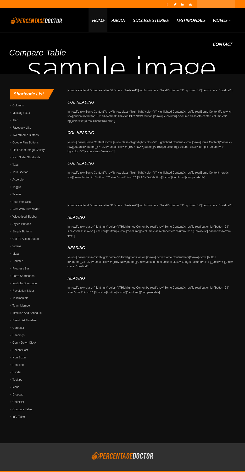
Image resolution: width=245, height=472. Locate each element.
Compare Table (22, 409)
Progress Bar (20, 268)
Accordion (18, 179)
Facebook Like (21, 127)
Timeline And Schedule (27, 313)
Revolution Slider (23, 290)
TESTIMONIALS (190, 20)
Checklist (18, 402)
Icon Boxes (19, 357)
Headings (18, 335)
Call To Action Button (25, 239)
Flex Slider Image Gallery (28, 150)
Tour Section (20, 172)
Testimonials (20, 298)
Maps (15, 253)
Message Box (21, 113)
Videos (16, 246)
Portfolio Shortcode (24, 283)
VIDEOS (222, 20)
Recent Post (20, 350)
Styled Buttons (21, 224)
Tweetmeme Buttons (25, 135)
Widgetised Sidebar (24, 216)
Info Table (18, 416)
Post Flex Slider (22, 201)
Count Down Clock (24, 342)
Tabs (15, 164)
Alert (15, 120)
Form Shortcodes (23, 276)
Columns (18, 105)
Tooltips (17, 379)
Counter (17, 261)
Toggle (16, 187)
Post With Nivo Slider (25, 209)
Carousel (18, 327)
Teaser (16, 194)
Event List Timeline (24, 320)
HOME (98, 20)
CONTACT (222, 44)
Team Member (21, 305)
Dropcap (17, 394)
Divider (16, 372)
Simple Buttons (22, 231)
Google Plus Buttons (25, 142)
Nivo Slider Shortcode (26, 157)
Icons (15, 387)
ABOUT (118, 20)
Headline (18, 365)
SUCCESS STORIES (150, 20)
